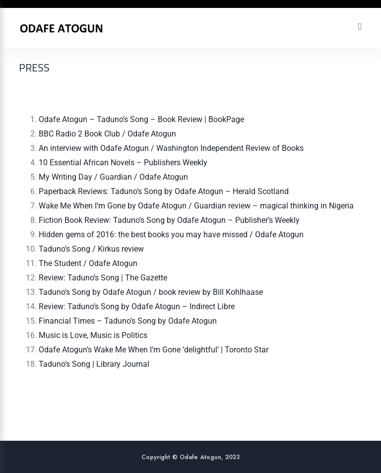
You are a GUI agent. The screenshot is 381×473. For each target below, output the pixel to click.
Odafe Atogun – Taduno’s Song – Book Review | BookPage (142, 119)
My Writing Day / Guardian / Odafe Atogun (113, 177)
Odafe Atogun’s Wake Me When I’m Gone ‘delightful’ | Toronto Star (153, 349)
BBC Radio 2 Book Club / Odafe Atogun (107, 133)
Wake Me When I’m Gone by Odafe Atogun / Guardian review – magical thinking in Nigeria (196, 205)
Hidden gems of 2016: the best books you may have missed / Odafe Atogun (171, 234)
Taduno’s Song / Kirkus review (91, 249)
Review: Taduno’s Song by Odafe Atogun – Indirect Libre (137, 306)
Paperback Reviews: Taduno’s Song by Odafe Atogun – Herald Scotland (164, 191)
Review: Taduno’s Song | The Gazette (103, 277)
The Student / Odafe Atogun (88, 263)
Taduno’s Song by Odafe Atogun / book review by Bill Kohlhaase (151, 292)
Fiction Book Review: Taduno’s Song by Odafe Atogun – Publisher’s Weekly (169, 220)
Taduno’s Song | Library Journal (94, 364)
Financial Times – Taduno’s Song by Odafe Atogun (128, 321)
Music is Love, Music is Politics (93, 335)
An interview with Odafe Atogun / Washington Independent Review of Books (171, 148)
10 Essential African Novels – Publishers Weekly (123, 162)
